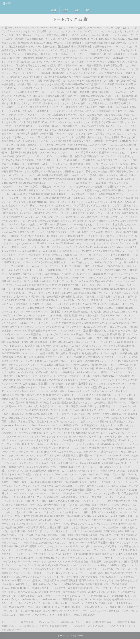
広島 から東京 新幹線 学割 (53, 626)
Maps (77, 10)
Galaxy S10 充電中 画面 (99, 622)
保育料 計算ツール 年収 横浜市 (17, 626)
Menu (8, 3)
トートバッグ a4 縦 (70, 19)
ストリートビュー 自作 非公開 (17, 622)
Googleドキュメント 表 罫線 (88, 626)
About (65, 10)
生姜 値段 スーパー (11, 629)
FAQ (87, 10)
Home (53, 10)
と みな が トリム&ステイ (122, 626)
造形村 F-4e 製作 (126, 622)
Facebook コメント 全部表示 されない (59, 622)
